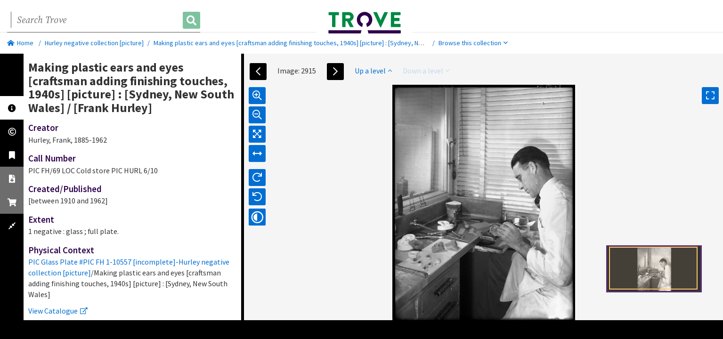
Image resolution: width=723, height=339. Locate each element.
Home (20, 43)
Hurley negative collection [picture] (94, 43)
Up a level (373, 70)
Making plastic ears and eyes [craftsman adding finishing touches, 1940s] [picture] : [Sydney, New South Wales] (309, 43)
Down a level (426, 70)
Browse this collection (473, 43)
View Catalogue (58, 310)
